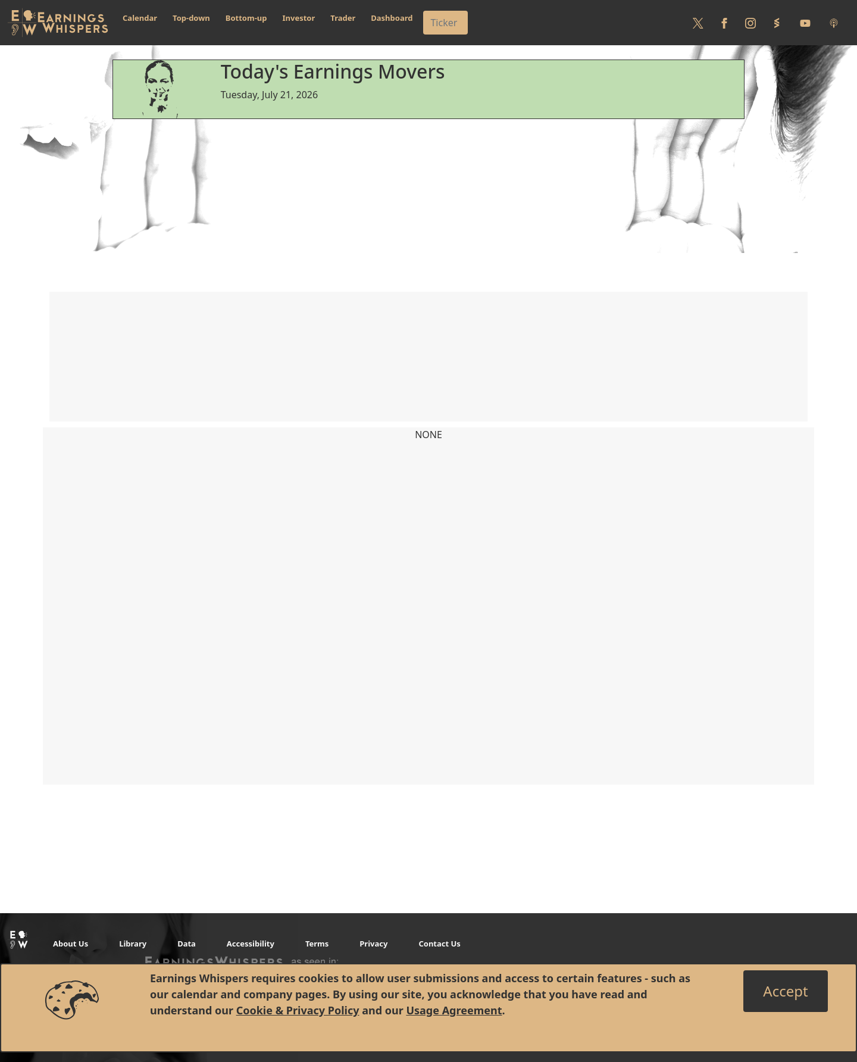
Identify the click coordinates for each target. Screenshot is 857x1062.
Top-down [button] (191, 18)
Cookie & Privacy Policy (297, 1010)
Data (186, 943)
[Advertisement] (428, 202)
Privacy (373, 943)
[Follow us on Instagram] (750, 22)
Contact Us (439, 943)
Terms (317, 943)
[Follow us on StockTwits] (777, 22)
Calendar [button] (140, 18)
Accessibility (250, 943)
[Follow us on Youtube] (805, 22)
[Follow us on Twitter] (698, 22)
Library (132, 943)
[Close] (785, 991)
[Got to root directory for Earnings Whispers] (57, 22)
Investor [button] (299, 18)
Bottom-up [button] (246, 18)
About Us (70, 943)
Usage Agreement (454, 1010)
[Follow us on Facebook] (724, 22)
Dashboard (391, 18)
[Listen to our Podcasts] (834, 22)
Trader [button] (342, 18)
